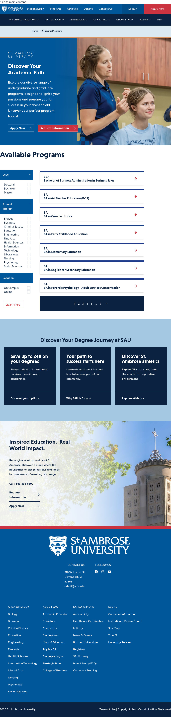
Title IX (112, 635)
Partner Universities (85, 642)
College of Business (55, 670)
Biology (12, 614)
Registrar (79, 649)
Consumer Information (122, 614)
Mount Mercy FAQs (85, 663)
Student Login (35, 8)
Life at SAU (101, 19)
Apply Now (157, 9)
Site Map (114, 628)
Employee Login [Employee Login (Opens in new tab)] (53, 656)
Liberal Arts (15, 670)
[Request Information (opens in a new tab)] (58, 128)
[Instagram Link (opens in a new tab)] (102, 573)
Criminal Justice (18, 628)
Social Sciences (17, 691)
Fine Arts (55, 8)
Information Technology (22, 663)
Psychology (15, 684)
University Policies (119, 642)
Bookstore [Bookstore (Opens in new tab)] (49, 621)
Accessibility (81, 614)
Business (13, 621)
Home (35, 31)
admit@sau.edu (75, 586)
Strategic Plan (52, 663)
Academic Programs (23, 19)
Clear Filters (12, 304)
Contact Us (105, 8)
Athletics (72, 8)
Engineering (15, 642)
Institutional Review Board (125, 621)
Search (132, 9)
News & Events (82, 635)
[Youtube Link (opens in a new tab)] (109, 573)
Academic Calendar (55, 614)
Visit (159, 19)
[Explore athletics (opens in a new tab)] (141, 398)
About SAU (124, 19)
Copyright (124, 709)
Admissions (78, 19)
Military (78, 628)
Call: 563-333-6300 (21, 483)
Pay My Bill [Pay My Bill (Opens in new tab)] (50, 649)
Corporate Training (85, 670)
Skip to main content (13, 2)
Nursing (13, 677)
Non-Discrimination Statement (151, 709)
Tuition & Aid (54, 19)
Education (14, 635)
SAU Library (80, 656)
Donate (88, 8)
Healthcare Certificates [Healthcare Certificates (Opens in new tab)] (88, 621)
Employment (51, 635)
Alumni (144, 19)
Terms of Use (107, 709)
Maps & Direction (54, 642)
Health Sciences (18, 656)
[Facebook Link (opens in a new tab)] (96, 573)
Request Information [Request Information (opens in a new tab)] (17, 495)
